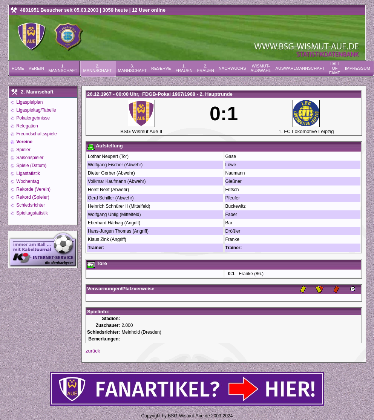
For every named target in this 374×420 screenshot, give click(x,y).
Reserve (161, 68)
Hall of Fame (334, 68)
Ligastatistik (27, 173)
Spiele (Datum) (30, 165)
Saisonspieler (29, 157)
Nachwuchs (232, 68)
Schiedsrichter (30, 205)
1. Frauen (183, 68)
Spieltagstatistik (31, 213)
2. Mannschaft (97, 68)
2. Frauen (205, 68)
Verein (36, 68)
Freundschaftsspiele (36, 133)
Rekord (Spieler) (32, 197)
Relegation (26, 126)
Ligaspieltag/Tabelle (35, 110)
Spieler (23, 149)
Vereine (23, 141)
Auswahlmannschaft (300, 68)
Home (18, 68)
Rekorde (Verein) (33, 189)
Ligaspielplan (29, 102)
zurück (93, 351)
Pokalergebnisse (32, 118)
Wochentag (27, 181)
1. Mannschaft (63, 68)
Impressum (357, 68)
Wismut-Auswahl (261, 68)
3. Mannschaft (132, 68)
